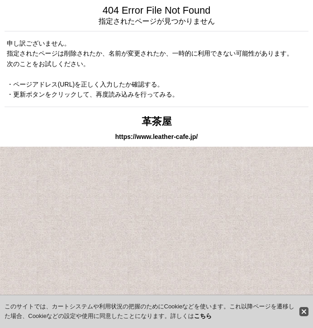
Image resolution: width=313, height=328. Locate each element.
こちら (203, 316)
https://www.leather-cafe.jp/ (156, 136)
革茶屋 (157, 121)
